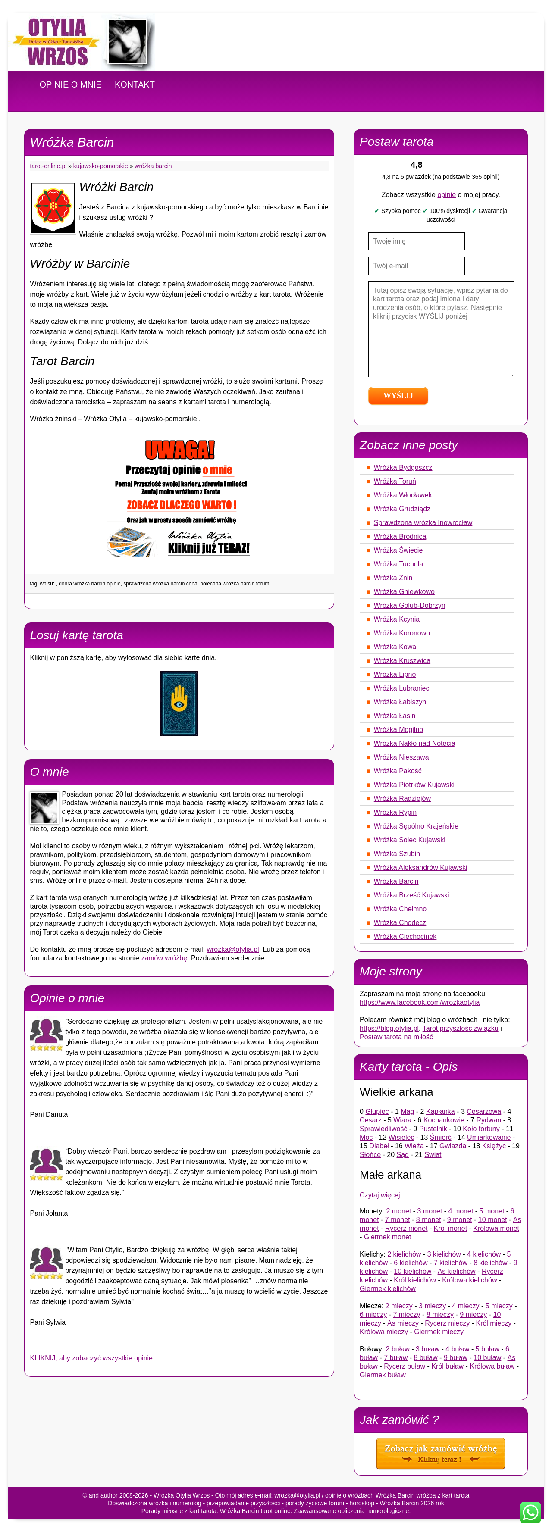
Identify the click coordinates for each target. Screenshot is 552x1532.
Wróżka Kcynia (397, 619)
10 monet (492, 1219)
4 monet (461, 1211)
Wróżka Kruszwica (402, 660)
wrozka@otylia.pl (233, 949)
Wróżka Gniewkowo (404, 591)
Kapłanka (440, 1111)
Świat (432, 1154)
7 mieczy (406, 1314)
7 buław (396, 1357)
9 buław (455, 1357)
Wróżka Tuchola (398, 564)
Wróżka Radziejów (402, 798)
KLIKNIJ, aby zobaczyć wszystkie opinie (91, 1358)
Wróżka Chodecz (400, 922)
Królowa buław (492, 1366)
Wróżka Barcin (153, 166)
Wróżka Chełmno (400, 909)
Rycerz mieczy (447, 1323)
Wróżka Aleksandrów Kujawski (420, 867)
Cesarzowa (484, 1111)
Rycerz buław (404, 1366)
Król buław (447, 1366)
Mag (407, 1111)
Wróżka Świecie (398, 550)
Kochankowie (443, 1120)
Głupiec (377, 1111)
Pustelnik (433, 1128)
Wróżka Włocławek (403, 495)
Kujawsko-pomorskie (100, 166)
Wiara (402, 1120)
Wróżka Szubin (397, 853)
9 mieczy (473, 1314)
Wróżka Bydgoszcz (403, 467)
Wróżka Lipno (395, 674)
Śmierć (441, 1137)
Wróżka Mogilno (398, 729)
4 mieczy (465, 1306)
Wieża (414, 1146)
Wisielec (401, 1137)
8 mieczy (440, 1314)
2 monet (398, 1211)
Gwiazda (452, 1146)
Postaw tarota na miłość (396, 1037)
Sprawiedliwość (383, 1128)
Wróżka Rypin (395, 812)
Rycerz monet (406, 1228)
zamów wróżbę (164, 958)
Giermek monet (387, 1237)
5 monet (492, 1211)
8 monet (428, 1219)
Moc (366, 1137)
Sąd (403, 1154)
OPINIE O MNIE (70, 84)
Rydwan (488, 1120)
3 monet (429, 1211)
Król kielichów (415, 1280)
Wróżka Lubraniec (402, 688)
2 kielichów (404, 1254)
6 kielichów (410, 1262)
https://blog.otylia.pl (389, 1028)
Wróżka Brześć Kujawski (411, 895)
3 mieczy (432, 1306)
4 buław (457, 1349)
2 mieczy (399, 1306)
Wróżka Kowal (396, 646)
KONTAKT (135, 84)
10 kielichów (412, 1271)
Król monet (450, 1228)
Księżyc (494, 1146)
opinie (446, 194)
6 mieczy (373, 1314)
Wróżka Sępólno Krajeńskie (416, 826)
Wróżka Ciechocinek (405, 936)
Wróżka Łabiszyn (400, 702)
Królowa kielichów (469, 1280)
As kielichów (457, 1271)
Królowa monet (496, 1228)
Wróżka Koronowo (402, 633)
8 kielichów (490, 1262)
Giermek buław (383, 1375)
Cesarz (371, 1120)
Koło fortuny (481, 1128)
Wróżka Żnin (393, 578)
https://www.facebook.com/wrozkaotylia (420, 1002)
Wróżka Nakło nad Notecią (414, 743)
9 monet (459, 1219)
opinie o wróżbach (349, 1495)
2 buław (398, 1349)
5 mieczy (499, 1306)
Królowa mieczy (384, 1331)
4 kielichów (484, 1254)
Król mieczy (493, 1323)
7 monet (397, 1219)
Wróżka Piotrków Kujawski (414, 784)
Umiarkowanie (489, 1137)
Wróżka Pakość (398, 771)
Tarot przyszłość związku (461, 1028)
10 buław (487, 1357)
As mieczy (403, 1323)
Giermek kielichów (388, 1288)
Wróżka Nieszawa (401, 757)
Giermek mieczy (439, 1331)
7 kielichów (450, 1262)
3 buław (427, 1349)
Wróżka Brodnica (400, 536)
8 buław (426, 1357)
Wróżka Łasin (395, 715)
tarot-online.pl (48, 166)
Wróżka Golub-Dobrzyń (409, 605)
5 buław (487, 1349)
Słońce (370, 1154)
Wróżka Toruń (395, 481)
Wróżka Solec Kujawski (409, 840)
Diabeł (379, 1146)
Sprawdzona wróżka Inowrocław (423, 522)
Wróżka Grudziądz (402, 509)
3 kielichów (444, 1254)
